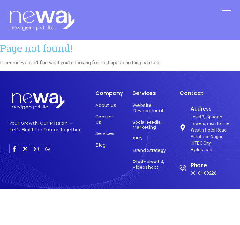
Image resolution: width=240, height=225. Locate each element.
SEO (137, 139)
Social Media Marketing (146, 124)
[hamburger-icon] (227, 10)
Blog (100, 145)
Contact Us (104, 119)
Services (104, 133)
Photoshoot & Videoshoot (148, 164)
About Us (105, 105)
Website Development (148, 107)
